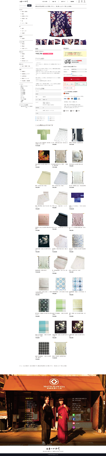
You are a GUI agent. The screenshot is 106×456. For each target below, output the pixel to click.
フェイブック (78, 419)
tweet (73, 110)
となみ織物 (27, 92)
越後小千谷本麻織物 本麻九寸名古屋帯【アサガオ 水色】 (43, 335)
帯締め (23, 43)
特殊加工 (65, 71)
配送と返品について (31, 403)
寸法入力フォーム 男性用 (32, 429)
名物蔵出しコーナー (25, 73)
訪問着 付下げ (24, 16)
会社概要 (28, 410)
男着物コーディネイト (31, 426)
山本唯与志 (23, 76)
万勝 (27, 101)
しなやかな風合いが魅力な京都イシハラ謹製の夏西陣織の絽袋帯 (43, 292)
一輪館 (27, 100)
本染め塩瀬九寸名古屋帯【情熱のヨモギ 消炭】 (43, 165)
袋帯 (22, 28)
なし (73, 73)
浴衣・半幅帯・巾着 (25, 66)
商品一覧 (54, 1)
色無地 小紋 (24, 18)
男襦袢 (23, 58)
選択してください (27, 86)
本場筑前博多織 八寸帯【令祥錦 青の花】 (60, 291)
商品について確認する (70, 84)
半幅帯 (23, 33)
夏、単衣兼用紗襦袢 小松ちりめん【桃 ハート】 (60, 271)
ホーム (20, 365)
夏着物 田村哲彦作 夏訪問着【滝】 (76, 142)
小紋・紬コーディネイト (32, 420)
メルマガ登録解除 (30, 418)
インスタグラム (79, 427)
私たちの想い (45, 1)
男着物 (23, 53)
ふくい (27, 95)
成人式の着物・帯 (33, 365)
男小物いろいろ (24, 60)
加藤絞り (23, 71)
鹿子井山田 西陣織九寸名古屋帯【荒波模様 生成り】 (77, 249)
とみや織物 (27, 94)
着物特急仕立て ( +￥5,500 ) (77, 75)
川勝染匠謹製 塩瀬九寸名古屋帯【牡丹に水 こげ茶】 (60, 335)
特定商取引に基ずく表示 (32, 405)
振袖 (22, 13)
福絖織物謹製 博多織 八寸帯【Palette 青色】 (77, 292)
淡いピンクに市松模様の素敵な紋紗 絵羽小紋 (77, 228)
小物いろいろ (24, 48)
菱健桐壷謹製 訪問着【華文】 (41, 270)
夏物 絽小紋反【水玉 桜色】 (75, 270)
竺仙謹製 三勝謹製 (25, 80)
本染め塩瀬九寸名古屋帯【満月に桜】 (76, 164)
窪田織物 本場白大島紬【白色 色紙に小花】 (60, 249)
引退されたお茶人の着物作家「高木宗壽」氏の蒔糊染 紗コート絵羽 (43, 143)
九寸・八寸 (23, 30)
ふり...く (27, 96)
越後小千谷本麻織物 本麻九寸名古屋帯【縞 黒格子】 (43, 357)
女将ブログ (63, 1)
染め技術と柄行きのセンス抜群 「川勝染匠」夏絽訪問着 (60, 165)
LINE (79, 110)
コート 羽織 (24, 23)
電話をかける (52, 120)
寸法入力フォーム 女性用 (32, 428)
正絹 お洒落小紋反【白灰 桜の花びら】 (60, 142)
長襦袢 (23, 38)
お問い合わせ (29, 414)
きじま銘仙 (27, 90)
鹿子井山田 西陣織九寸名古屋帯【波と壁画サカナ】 (43, 314)
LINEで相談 (78, 414)
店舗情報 (72, 1)
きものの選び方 (26, 365)
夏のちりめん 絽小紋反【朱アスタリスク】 (60, 227)
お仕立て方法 (66, 69)
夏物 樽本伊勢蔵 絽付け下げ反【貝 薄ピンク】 (43, 206)
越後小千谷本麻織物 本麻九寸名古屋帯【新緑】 (60, 314)
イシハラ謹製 (27, 99)
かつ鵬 (27, 88)
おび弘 (27, 87)
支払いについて (30, 401)
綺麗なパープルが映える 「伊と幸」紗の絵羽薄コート (77, 206)
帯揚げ (23, 46)
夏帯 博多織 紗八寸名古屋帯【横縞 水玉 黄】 (77, 314)
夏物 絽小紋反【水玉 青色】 (58, 185)
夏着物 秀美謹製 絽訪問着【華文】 (59, 356)
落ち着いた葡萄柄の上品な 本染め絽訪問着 (77, 185)
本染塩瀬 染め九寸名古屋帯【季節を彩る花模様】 (43, 228)
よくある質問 (29, 416)
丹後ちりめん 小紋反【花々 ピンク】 (59, 205)
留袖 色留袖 (24, 11)
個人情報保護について (31, 406)
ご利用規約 (29, 408)
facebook (67, 110)
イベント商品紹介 (30, 412)
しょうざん (27, 91)
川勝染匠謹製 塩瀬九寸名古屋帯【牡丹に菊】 (77, 335)
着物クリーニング (25, 78)
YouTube (77, 423)
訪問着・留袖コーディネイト (32, 424)
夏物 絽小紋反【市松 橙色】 (41, 185)
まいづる (27, 98)
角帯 (22, 56)
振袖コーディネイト (31, 422)
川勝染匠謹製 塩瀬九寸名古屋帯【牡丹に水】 (43, 249)
